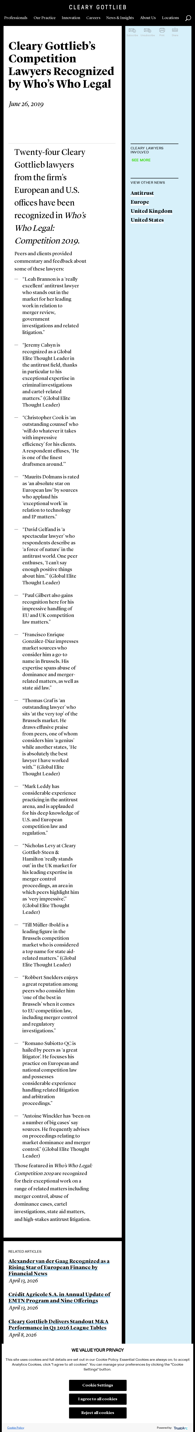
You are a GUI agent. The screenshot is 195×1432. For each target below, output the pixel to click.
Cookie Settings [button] (97, 1385)
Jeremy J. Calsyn (150, 222)
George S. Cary (149, 239)
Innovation (71, 18)
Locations (170, 18)
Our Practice (45, 18)
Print (161, 35)
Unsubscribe (148, 35)
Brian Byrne (145, 197)
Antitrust (142, 299)
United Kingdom (151, 317)
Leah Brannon (148, 180)
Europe (140, 308)
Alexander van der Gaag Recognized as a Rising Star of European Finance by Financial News (59, 1268)
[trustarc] (180, 1427)
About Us (148, 18)
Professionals (15, 18)
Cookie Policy (15, 1427)
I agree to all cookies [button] (97, 1399)
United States (147, 326)
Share (175, 35)
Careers (93, 18)
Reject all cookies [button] (97, 1413)
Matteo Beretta (149, 163)
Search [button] (188, 18)
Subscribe (132, 35)
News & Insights (120, 18)
